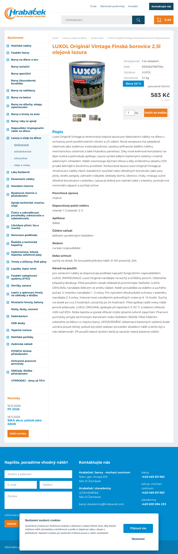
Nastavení (138, 539)
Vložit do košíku (155, 112)
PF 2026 (13, 409)
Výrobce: (129, 72)
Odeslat (11, 523)
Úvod (55, 38)
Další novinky (18, 433)
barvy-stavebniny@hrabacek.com (101, 504)
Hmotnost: (131, 78)
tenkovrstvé (97, 38)
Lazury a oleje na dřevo (74, 38)
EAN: (127, 66)
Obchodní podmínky (18, 547)
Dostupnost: (132, 61)
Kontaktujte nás (161, 6)
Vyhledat (138, 20)
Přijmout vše (138, 528)
